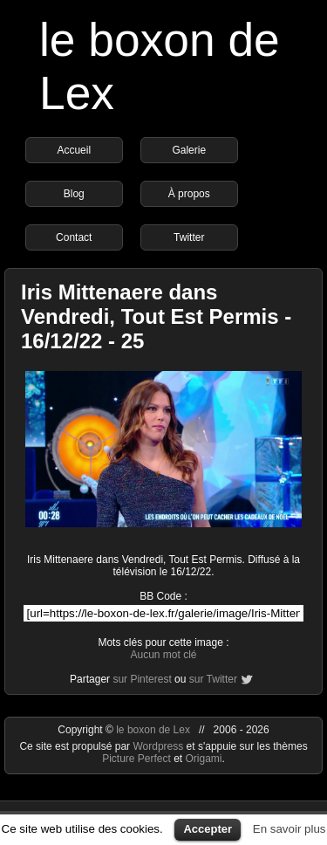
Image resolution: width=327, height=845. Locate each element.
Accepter (207, 828)
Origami (204, 758)
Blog (74, 194)
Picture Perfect (136, 758)
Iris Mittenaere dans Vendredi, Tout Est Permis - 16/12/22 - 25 (156, 316)
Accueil (74, 150)
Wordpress (159, 746)
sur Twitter (213, 679)
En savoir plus (289, 828)
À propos (189, 194)
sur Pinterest (141, 679)
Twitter (189, 237)
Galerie (189, 150)
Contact (74, 237)
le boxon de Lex (153, 730)
